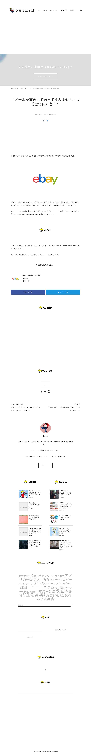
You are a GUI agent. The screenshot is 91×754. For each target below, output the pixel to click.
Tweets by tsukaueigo (61, 630)
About (50, 10)
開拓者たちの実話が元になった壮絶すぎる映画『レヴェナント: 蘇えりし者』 (35, 544)
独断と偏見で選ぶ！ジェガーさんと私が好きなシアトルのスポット (65, 531)
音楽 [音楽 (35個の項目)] (47, 599)
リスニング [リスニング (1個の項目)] (68, 588)
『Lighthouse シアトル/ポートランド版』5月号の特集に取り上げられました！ (65, 506)
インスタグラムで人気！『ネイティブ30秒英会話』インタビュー (65, 494)
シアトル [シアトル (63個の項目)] (37, 583)
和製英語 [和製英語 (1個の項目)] (32, 592)
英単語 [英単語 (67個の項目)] (40, 595)
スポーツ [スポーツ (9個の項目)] (51, 583)
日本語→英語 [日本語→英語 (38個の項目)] (45, 591)
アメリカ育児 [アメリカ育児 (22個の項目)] (43, 579)
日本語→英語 (52, 114)
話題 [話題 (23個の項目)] (61, 595)
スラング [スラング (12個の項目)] (61, 583)
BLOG (16, 88)
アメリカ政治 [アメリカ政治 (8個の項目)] (57, 576)
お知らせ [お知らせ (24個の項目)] (35, 575)
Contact (55, 10)
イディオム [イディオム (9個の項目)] (59, 579)
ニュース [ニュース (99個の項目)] (35, 587)
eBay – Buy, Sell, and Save (31, 275)
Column (45, 10)
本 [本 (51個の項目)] (67, 591)
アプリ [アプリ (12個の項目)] (45, 575)
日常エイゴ (27, 88)
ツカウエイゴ (30, 637)
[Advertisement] (45, 32)
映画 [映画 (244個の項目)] (60, 590)
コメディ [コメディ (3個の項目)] (26, 584)
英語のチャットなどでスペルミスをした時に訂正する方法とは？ (35, 494)
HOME (12, 88)
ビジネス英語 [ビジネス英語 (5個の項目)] (57, 587)
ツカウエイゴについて (45, 76)
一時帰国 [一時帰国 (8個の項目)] (24, 591)
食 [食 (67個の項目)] (52, 599)
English (39, 10)
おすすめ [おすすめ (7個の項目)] (23, 576)
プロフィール (45, 465)
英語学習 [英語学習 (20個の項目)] (52, 595)
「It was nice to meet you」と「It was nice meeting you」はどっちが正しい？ (35, 531)
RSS (45, 384)
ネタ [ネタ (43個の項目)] (47, 587)
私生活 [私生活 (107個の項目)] (29, 595)
